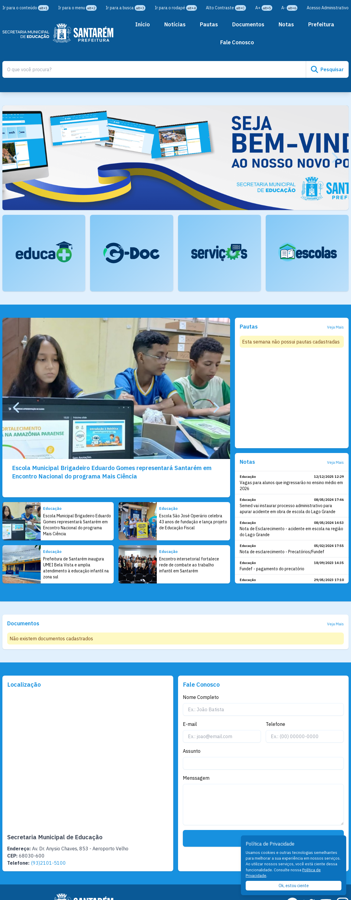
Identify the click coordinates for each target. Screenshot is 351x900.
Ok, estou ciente (294, 885)
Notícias (175, 24)
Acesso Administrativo (328, 7)
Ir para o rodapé (176, 7)
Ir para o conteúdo (25, 7)
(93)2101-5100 (48, 863)
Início (142, 24)
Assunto (191, 751)
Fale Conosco (237, 42)
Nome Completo (201, 697)
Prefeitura (321, 24)
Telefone (275, 724)
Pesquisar (327, 69)
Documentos (248, 24)
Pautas (209, 24)
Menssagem (196, 778)
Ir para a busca (125, 7)
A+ (263, 7)
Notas (286, 24)
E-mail (190, 724)
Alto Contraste (226, 7)
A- (289, 7)
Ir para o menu (77, 7)
